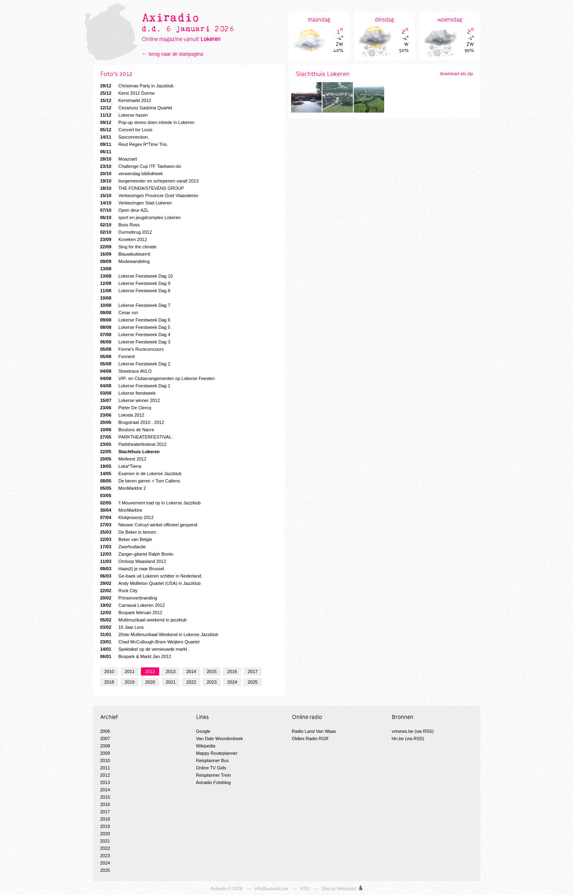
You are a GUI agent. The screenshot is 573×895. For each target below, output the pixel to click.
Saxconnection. (124, 137)
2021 (170, 682)
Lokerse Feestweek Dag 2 (135, 363)
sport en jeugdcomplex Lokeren (140, 217)
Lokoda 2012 (122, 415)
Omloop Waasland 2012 (133, 561)
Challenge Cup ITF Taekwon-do (141, 166)
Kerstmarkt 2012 (125, 100)
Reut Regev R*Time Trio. (134, 144)
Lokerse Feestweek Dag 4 (135, 334)
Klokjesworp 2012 (127, 517)
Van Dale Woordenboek (219, 738)
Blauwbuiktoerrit (125, 254)
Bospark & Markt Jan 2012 (135, 656)
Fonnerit (117, 356)
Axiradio (219, 888)
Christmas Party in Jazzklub (137, 85)
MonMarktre (121, 510)
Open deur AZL (124, 210)
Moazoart (118, 159)
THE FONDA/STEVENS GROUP (142, 188)
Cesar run (119, 312)
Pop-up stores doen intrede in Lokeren (147, 122)
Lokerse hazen (124, 115)
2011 (129, 671)
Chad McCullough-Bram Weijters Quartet (150, 641)
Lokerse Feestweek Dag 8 (135, 290)
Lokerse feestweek (128, 393)
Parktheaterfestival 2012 (133, 444)
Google (203, 731)
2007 (105, 738)
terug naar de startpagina (176, 54)
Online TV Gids (211, 767)
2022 (191, 682)
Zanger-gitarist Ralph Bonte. (137, 554)
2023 (211, 682)
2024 (232, 682)
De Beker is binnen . (129, 532)
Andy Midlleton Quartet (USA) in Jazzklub (150, 583)
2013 (170, 671)
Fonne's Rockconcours (132, 349)
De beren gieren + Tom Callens (140, 480)
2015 (211, 671)
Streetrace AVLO (126, 371)
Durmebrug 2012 (126, 232)
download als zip (456, 73)
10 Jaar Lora (122, 627)
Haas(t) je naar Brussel (132, 568)
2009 (105, 753)
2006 (105, 731)
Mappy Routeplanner (217, 753)
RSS (305, 888)
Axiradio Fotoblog (213, 782)
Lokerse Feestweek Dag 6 (135, 320)
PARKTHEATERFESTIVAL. (136, 437)
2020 (150, 682)
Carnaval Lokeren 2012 (132, 605)
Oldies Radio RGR (310, 738)
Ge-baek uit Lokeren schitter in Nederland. (151, 576)
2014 (191, 671)
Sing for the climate (128, 246)
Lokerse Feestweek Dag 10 (136, 276)
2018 (109, 682)
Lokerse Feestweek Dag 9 (135, 283)
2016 (232, 671)
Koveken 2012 (123, 239)
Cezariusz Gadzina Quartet (136, 107)
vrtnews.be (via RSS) (413, 731)
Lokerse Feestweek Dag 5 (135, 327)
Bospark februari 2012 (131, 612)
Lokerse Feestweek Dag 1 (135, 385)
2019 (129, 682)
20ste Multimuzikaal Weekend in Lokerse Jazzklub (159, 634)
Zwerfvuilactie (123, 546)
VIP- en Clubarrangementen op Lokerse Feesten (157, 378)
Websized (346, 888)
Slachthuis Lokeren (130, 451)
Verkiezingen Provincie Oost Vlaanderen (149, 195)
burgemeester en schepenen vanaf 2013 (149, 181)
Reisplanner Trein (213, 775)
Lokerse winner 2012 (130, 400)
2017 (252, 671)
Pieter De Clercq (125, 407)
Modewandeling (125, 261)
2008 (105, 745)
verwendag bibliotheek (131, 173)
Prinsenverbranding (128, 598)
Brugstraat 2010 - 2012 (132, 422)
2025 (252, 682)
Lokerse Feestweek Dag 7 (135, 305)
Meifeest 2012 (123, 459)
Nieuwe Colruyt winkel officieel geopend (148, 524)
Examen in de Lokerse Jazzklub (141, 473)
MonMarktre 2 (123, 488)
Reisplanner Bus (212, 760)
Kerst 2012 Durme (127, 93)
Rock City (119, 590)
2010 (109, 671)
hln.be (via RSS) (408, 738)
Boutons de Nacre (127, 429)
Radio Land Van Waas (314, 731)
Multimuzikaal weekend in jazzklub (143, 619)
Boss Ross (120, 224)
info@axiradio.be (271, 888)
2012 (150, 671)
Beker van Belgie (126, 539)
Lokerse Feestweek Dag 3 (135, 341)
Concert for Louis (126, 129)
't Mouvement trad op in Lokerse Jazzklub (150, 502)
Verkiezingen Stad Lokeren (136, 202)
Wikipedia (206, 745)
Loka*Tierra (120, 466)
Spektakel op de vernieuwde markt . (145, 649)
